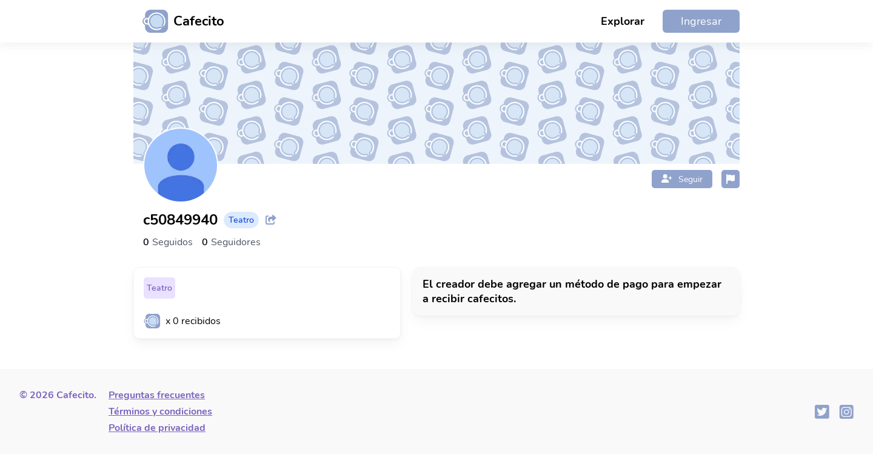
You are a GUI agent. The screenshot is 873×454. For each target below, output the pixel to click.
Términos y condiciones (160, 411)
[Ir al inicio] (178, 21)
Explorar (622, 21)
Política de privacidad (157, 428)
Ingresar (701, 21)
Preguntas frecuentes (157, 395)
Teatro (159, 288)
